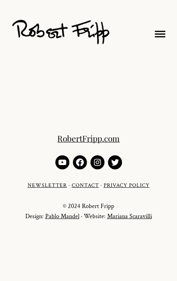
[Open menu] (158, 32)
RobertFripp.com (88, 138)
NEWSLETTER (47, 185)
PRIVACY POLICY (127, 185)
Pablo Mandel (62, 216)
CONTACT (85, 185)
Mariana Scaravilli (129, 216)
